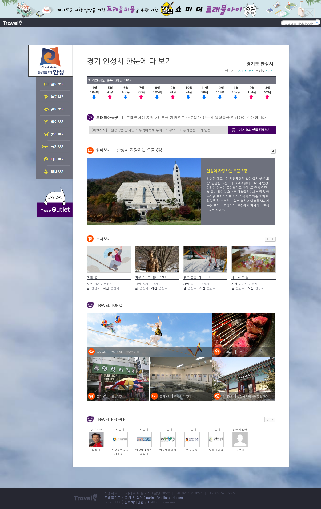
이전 (267, 239)
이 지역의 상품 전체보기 (254, 129)
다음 (273, 239)
